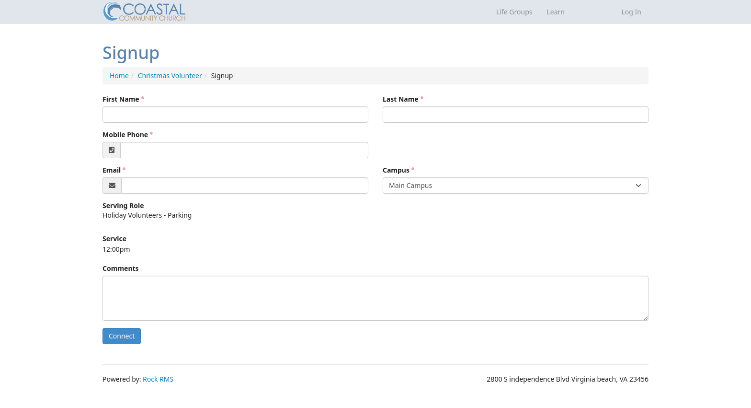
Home (119, 75)
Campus (396, 170)
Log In (631, 11)
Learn (555, 11)
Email (111, 170)
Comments (120, 268)
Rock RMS (158, 379)
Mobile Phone (125, 134)
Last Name (401, 99)
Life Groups (514, 11)
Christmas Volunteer (170, 75)
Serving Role (123, 205)
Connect (122, 335)
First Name (120, 99)
